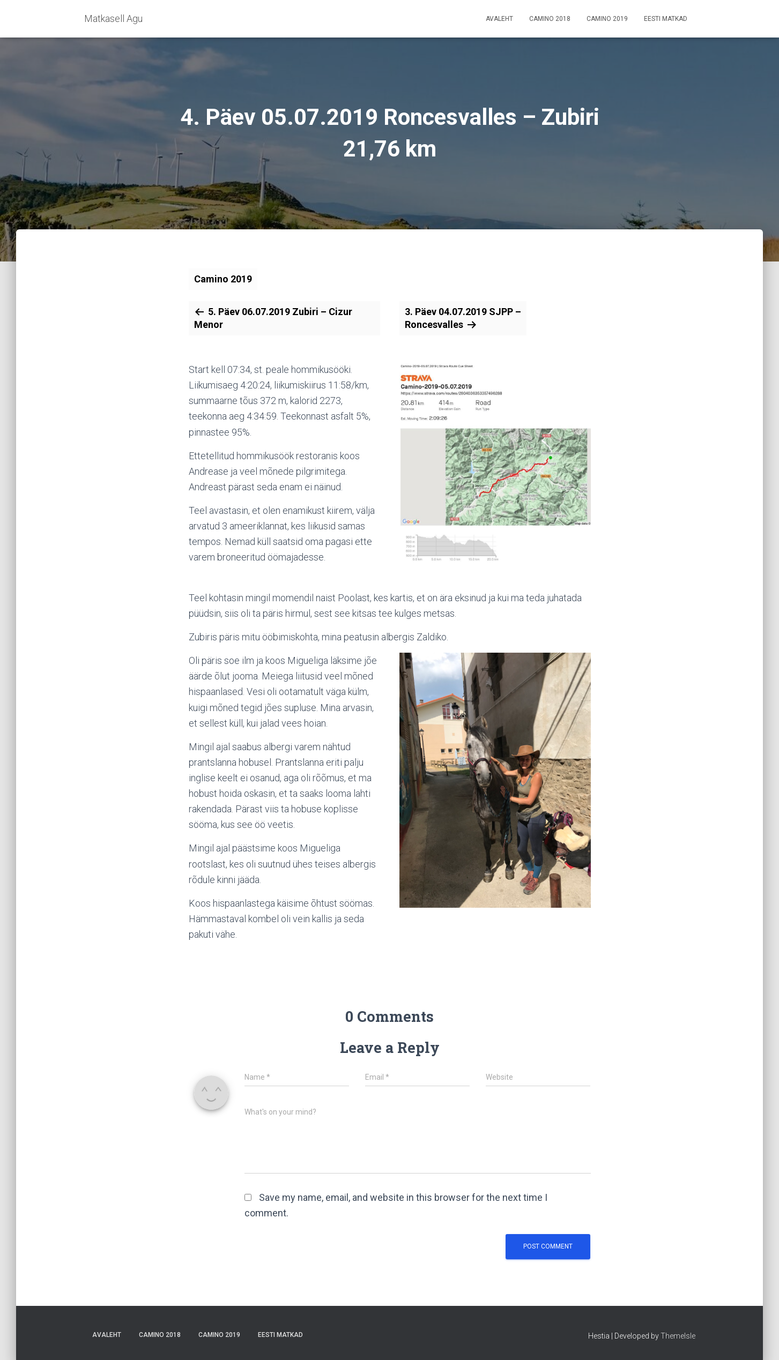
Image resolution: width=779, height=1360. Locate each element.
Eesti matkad (665, 19)
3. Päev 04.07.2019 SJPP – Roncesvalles (463, 318)
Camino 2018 (549, 19)
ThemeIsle (678, 1336)
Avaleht (499, 19)
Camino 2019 (607, 19)
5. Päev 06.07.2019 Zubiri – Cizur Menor (273, 318)
